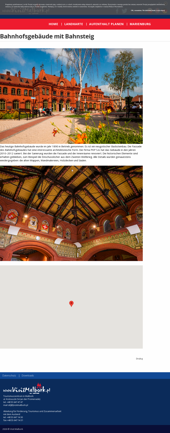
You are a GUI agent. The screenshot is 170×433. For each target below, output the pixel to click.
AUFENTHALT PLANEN (106, 24)
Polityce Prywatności (116, 6)
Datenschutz (9, 375)
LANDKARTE (73, 24)
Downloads (28, 375)
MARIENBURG (140, 24)
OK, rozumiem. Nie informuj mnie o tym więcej (148, 10)
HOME (53, 24)
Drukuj (139, 358)
